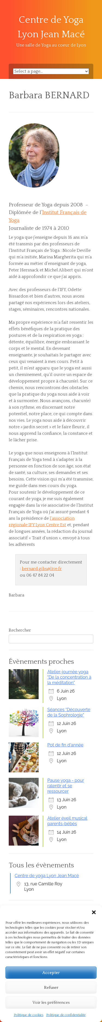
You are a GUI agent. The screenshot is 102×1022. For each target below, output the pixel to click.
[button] (94, 912)
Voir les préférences (51, 1002)
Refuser (51, 987)
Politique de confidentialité (66, 1015)
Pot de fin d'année (65, 745)
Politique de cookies (29, 1015)
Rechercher (20, 630)
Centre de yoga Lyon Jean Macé (47, 875)
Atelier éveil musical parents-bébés (67, 821)
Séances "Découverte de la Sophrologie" (68, 712)
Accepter (51, 972)
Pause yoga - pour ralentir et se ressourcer (65, 786)
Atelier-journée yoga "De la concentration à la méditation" (69, 677)
